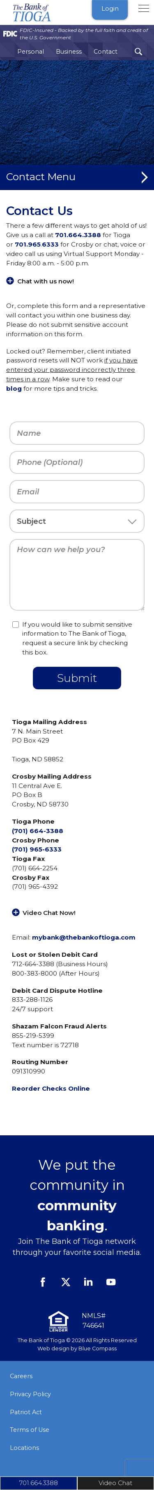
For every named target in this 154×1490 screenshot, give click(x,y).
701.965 (28, 244)
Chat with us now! (45, 281)
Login (110, 9)
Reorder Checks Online (51, 1088)
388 (94, 235)
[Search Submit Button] (138, 52)
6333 (50, 244)
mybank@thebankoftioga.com (84, 937)
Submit (77, 678)
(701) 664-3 (31, 831)
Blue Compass (97, 1348)
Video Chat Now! (49, 913)
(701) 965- (28, 849)
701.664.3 (71, 235)
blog (14, 388)
